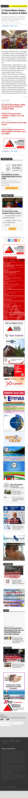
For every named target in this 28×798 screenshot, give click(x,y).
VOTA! (12, 228)
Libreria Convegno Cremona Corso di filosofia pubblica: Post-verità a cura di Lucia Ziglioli (14, 131)
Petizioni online (6, 159)
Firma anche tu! (12, 188)
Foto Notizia (8, 564)
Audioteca (7, 648)
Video (6, 610)
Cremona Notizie (4, 740)
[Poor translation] (7, 720)
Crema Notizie (11, 740)
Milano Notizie (18, 740)
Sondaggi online (8, 195)
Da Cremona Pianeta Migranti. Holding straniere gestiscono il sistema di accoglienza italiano (13, 107)
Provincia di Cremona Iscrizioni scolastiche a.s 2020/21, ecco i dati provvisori (13, 116)
